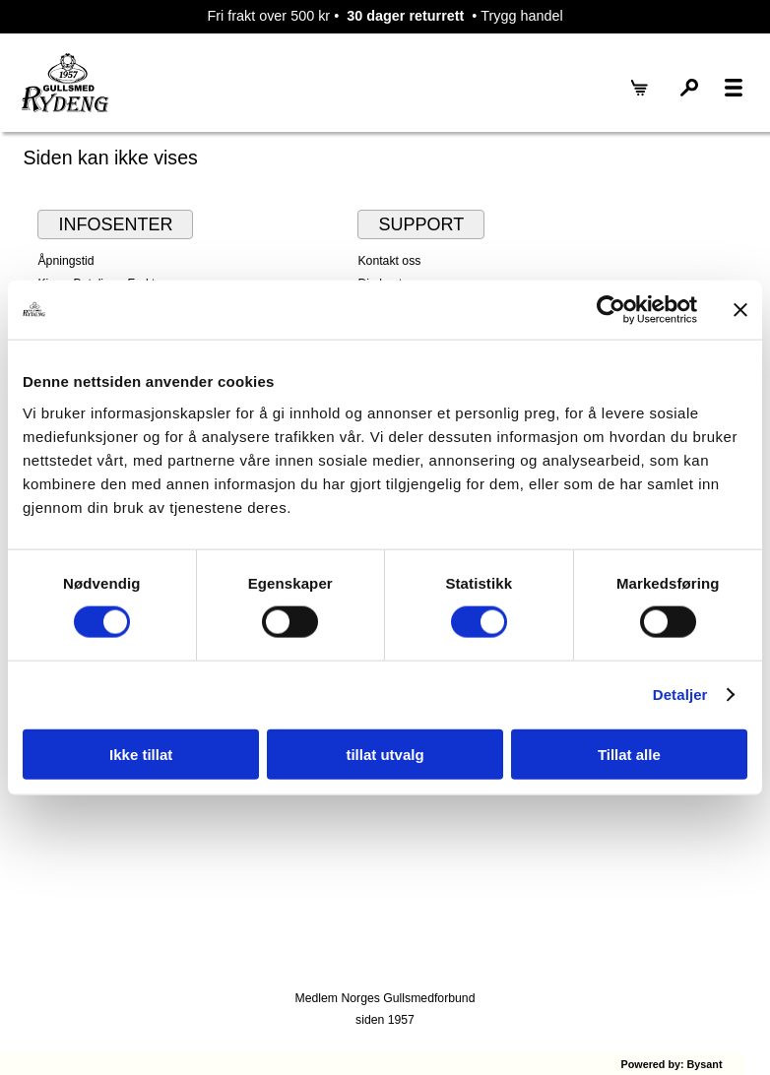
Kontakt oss (388, 261)
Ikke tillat (140, 753)
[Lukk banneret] (740, 310)
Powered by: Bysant (671, 1064)
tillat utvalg (384, 753)
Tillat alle (629, 753)
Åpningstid (65, 261)
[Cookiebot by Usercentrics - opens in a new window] (611, 310)
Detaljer (680, 694)
